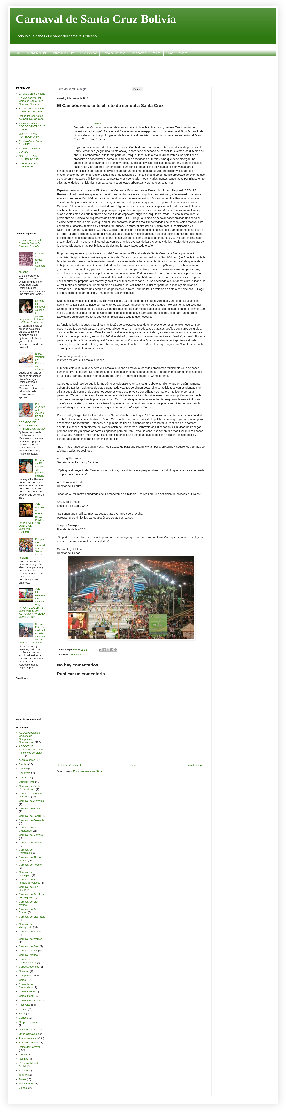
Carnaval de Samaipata (26, 874)
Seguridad (24, 1070)
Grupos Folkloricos (29, 1022)
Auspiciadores (27, 759)
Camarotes (25, 777)
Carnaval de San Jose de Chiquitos (31, 896)
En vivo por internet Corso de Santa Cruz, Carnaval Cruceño (31, 101)
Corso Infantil (26, 995)
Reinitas (23, 1058)
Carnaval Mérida (28, 954)
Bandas (23, 764)
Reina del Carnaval (114, 53)
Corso (22, 979)
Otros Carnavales (29, 1033)
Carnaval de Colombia (31, 820)
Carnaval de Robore (30, 864)
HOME (17, 53)
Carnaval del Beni (29, 946)
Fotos (169, 53)
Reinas (156, 53)
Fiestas (23, 1009)
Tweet (97, 123)
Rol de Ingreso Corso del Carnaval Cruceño (31, 117)
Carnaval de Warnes (30, 938)
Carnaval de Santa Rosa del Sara (29, 788)
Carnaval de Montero (31, 835)
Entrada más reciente (70, 765)
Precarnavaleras (28, 1038)
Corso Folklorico (28, 991)
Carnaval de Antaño (30, 808)
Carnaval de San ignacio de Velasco (29, 881)
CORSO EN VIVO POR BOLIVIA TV (29, 135)
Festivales (24, 1004)
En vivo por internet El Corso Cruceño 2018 (31, 110)
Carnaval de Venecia (30, 931)
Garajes (23, 1017)
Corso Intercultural (29, 1000)
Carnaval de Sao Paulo (32, 916)
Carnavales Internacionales (27, 961)
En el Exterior (88, 53)
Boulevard (24, 772)
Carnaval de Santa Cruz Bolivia (96, 18)
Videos (183, 53)
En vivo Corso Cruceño (32, 93)
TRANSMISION (36, 53)
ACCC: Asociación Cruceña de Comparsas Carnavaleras (29, 737)
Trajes (22, 1079)
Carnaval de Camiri (30, 815)
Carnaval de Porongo (31, 842)
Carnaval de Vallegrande (26, 926)
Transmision (26, 1083)
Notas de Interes (28, 1029)
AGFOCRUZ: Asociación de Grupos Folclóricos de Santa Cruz (31, 751)
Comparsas (139, 53)
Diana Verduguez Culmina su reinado (39, 361)
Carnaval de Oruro (63, 53)
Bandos (23, 768)
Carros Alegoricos (29, 966)
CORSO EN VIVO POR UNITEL (29, 165)
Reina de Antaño (28, 1042)
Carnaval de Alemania (31, 800)
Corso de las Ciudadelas (26, 986)
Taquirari (24, 1074)
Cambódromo (76, 654)
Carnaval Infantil (28, 950)
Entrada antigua (195, 765)
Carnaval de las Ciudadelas (28, 829)
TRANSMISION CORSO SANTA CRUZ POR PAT (32, 126)
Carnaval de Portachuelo (26, 851)
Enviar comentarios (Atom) (88, 771)
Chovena (24, 971)
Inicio (134, 765)
